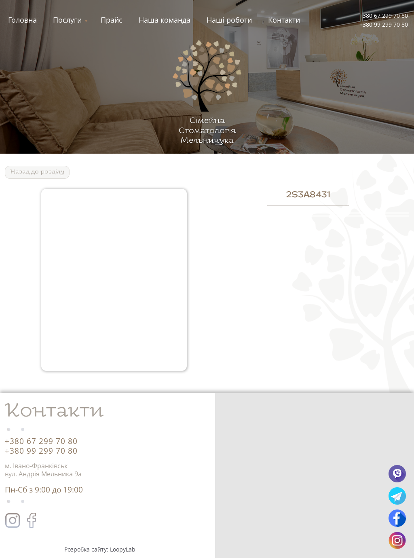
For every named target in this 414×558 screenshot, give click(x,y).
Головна (22, 20)
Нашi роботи (229, 20)
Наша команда (164, 20)
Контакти (284, 20)
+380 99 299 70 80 (383, 24)
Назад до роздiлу (37, 172)
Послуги (67, 20)
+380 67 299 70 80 (383, 15)
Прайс (112, 20)
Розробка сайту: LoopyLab (99, 549)
